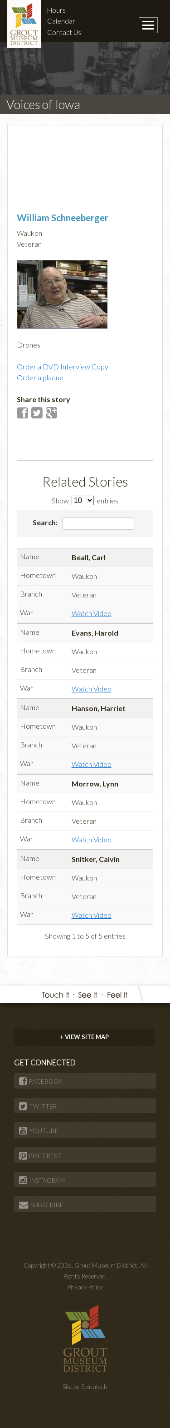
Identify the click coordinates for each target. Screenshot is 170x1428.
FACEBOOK (41, 1081)
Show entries (85, 500)
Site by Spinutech (85, 1386)
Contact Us (64, 32)
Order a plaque (40, 377)
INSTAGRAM (42, 1180)
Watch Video (92, 613)
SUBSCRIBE (41, 1204)
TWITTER (38, 1106)
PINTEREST (40, 1155)
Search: (84, 523)
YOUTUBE (38, 1130)
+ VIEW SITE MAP (84, 1036)
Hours (56, 10)
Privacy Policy (85, 1287)
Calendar (61, 21)
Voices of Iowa (43, 104)
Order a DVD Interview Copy (62, 366)
